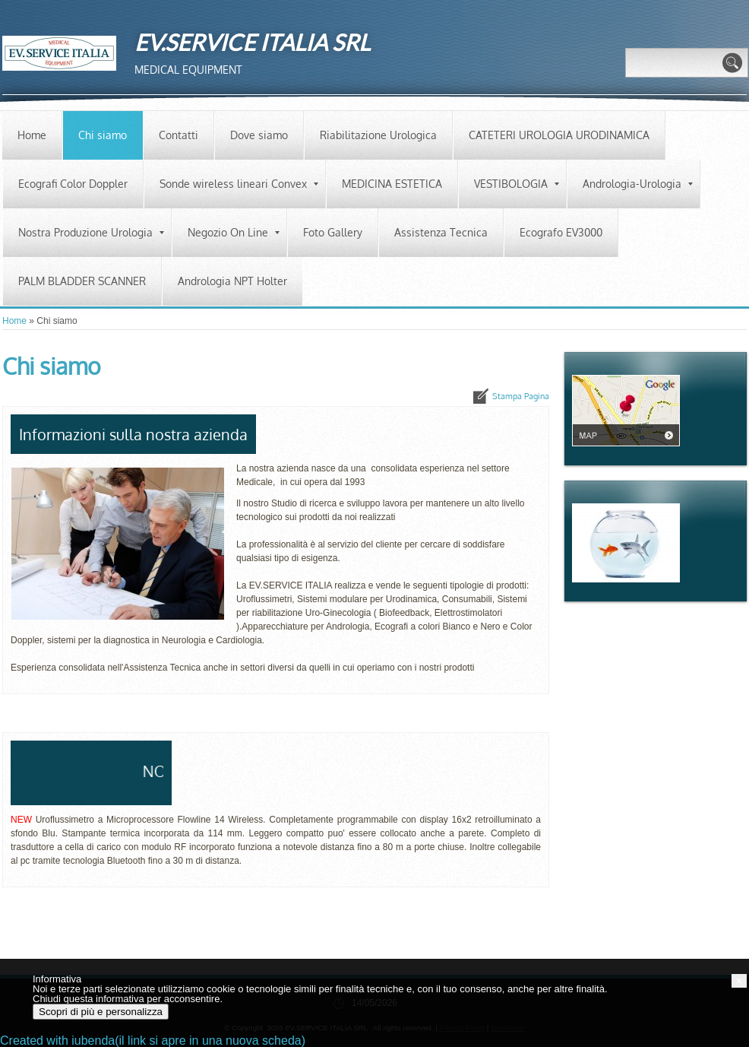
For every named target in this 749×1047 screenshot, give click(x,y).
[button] (739, 981)
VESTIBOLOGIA (516, 183)
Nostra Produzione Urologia (91, 232)
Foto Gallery (332, 232)
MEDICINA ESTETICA (392, 183)
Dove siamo (259, 134)
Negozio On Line (234, 232)
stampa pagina (520, 396)
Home (31, 134)
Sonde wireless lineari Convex (239, 183)
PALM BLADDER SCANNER (82, 280)
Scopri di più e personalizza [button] (101, 1011)
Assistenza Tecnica (441, 232)
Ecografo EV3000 (561, 232)
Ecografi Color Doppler (73, 183)
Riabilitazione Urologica (378, 134)
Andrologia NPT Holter (232, 280)
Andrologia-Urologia (638, 183)
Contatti (178, 134)
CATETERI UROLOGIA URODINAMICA (559, 134)
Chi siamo (102, 134)
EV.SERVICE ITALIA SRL (252, 42)
